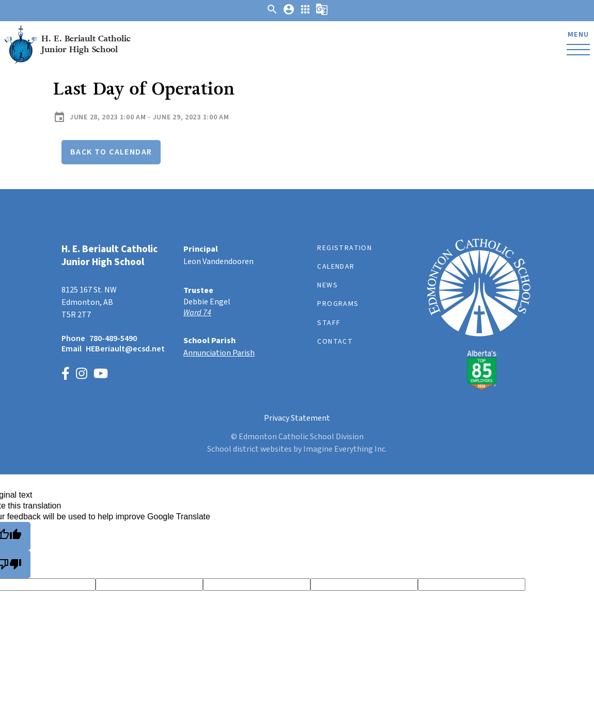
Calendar (335, 266)
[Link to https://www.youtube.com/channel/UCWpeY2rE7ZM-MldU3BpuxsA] (100, 375)
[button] (272, 13)
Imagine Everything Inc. (345, 449)
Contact (335, 341)
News (327, 285)
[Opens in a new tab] (236, 312)
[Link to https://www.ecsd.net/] (478, 387)
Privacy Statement (297, 418)
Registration (344, 248)
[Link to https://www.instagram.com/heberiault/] (81, 375)
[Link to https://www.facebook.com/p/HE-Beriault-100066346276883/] (65, 375)
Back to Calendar (111, 152)
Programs (337, 304)
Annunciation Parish (219, 353)
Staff (328, 323)
